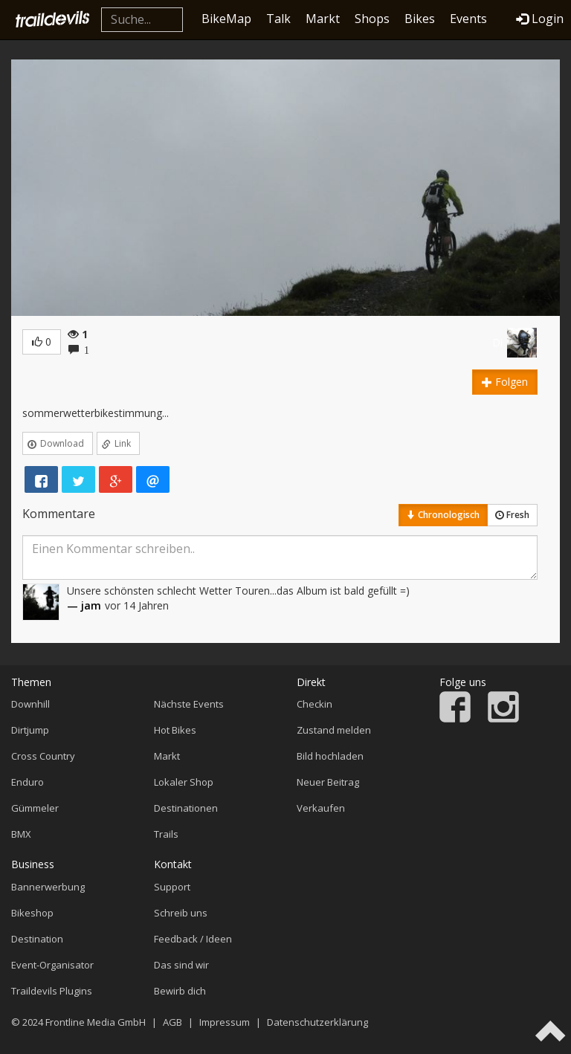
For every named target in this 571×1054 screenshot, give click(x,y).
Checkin (314, 704)
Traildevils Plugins (51, 991)
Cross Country (43, 756)
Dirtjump (30, 730)
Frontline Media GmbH (95, 1022)
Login (540, 18)
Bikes (419, 18)
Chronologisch (443, 514)
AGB (172, 1022)
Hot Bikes (175, 730)
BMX (21, 834)
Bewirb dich (180, 991)
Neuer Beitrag (328, 782)
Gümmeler (35, 808)
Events (468, 18)
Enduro (27, 782)
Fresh (512, 514)
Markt (323, 18)
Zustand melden (334, 730)
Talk (278, 18)
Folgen (505, 382)
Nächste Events (189, 704)
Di (497, 342)
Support (172, 886)
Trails (166, 834)
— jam (84, 605)
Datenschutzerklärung (317, 1022)
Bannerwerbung (48, 886)
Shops (372, 18)
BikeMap (226, 18)
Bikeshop (32, 912)
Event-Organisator (52, 964)
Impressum (224, 1022)
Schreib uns (180, 912)
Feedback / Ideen (193, 938)
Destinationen (186, 808)
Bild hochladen (330, 756)
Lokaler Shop (183, 782)
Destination (37, 938)
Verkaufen (321, 808)
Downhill (30, 704)
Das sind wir (181, 964)
